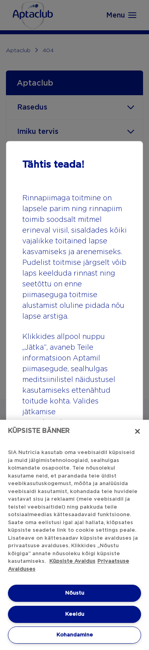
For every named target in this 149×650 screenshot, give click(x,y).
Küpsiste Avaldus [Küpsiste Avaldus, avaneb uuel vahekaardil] (72, 561)
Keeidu (74, 614)
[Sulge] (137, 431)
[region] (74, 535)
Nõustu (74, 593)
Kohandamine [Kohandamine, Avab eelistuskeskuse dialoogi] (74, 635)
